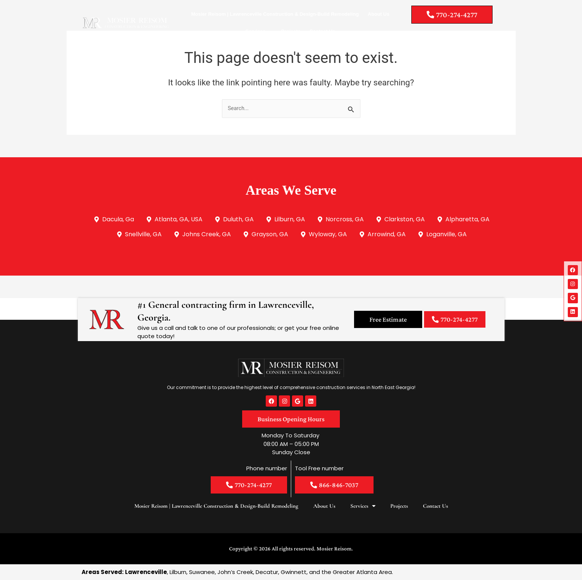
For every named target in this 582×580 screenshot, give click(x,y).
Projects (290, 31)
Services (259, 31)
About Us (379, 14)
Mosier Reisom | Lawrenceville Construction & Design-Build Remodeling (275, 14)
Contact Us (322, 31)
